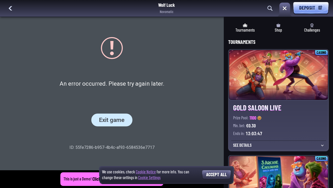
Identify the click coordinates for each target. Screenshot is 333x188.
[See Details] (322, 145)
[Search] (270, 8)
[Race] (284, 8)
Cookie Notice (146, 171)
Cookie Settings (149, 177)
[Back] (10, 8)
